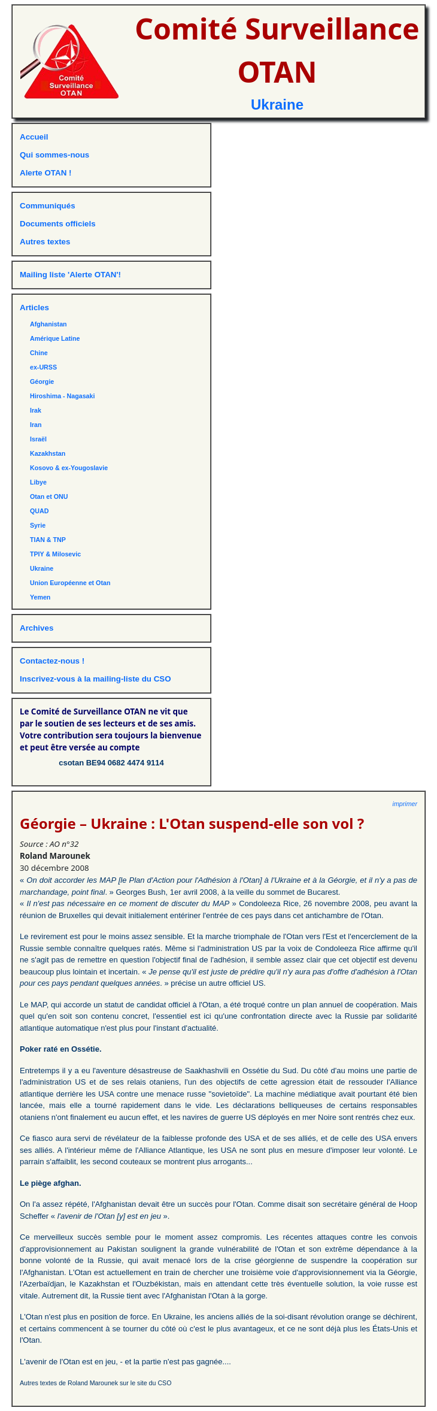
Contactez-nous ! (52, 660)
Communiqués (47, 205)
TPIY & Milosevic (55, 554)
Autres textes (45, 241)
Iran (36, 424)
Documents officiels (58, 223)
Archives (36, 627)
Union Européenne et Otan (70, 582)
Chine (39, 352)
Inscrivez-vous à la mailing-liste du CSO (95, 678)
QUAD (39, 510)
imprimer (405, 803)
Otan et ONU (49, 496)
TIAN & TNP (48, 539)
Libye (38, 482)
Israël (38, 439)
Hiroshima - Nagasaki (62, 395)
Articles (34, 307)
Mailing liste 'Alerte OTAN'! (70, 274)
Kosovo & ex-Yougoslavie (69, 467)
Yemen (40, 597)
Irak (35, 410)
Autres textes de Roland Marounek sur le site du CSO (96, 1382)
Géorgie (42, 381)
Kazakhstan (47, 453)
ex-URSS (43, 367)
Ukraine (277, 104)
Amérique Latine (55, 338)
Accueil (34, 136)
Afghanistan (48, 324)
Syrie (37, 525)
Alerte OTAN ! (45, 172)
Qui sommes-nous (54, 154)
